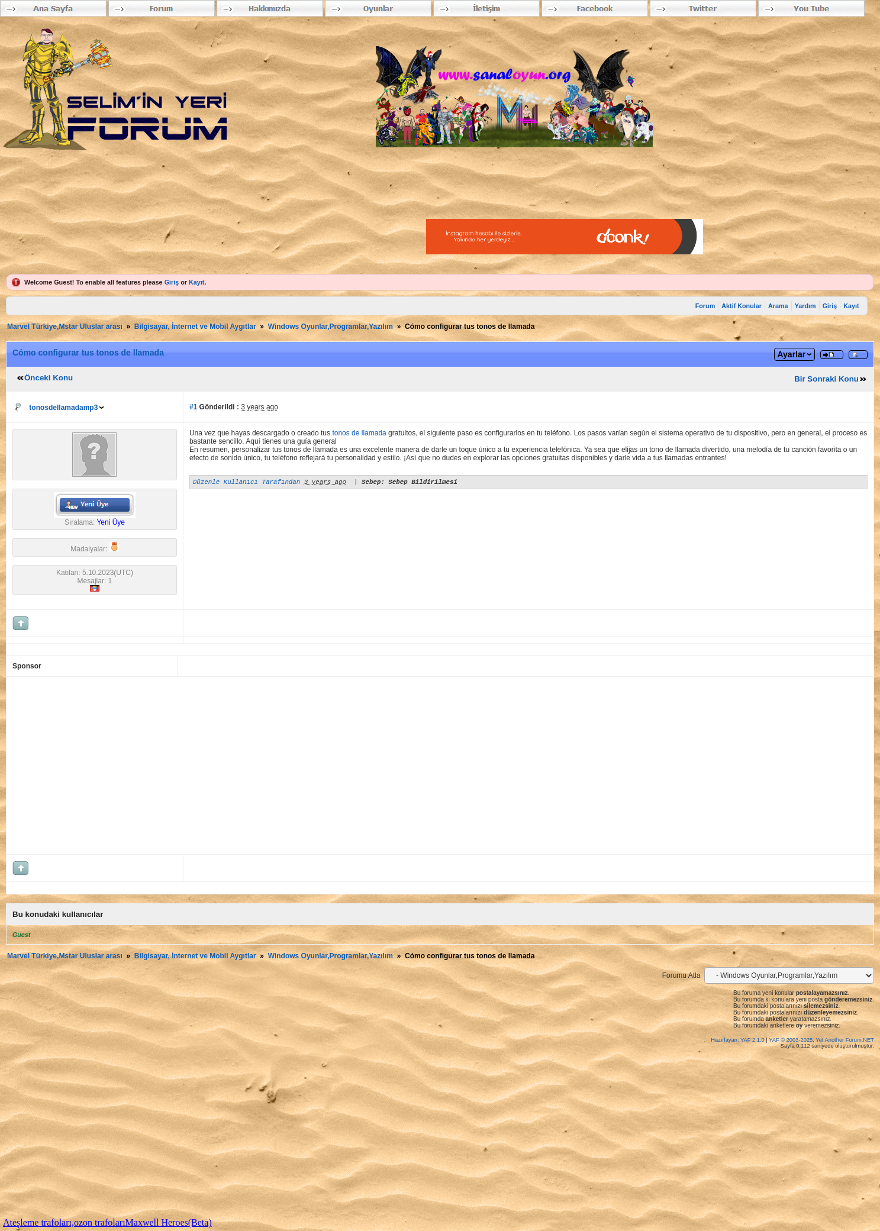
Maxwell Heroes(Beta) (168, 1222)
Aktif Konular (741, 305)
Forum (705, 305)
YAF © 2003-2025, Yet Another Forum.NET (821, 1040)
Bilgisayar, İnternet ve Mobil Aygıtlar (195, 326)
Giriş (172, 282)
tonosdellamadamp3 (63, 407)
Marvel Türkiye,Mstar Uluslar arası (65, 326)
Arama (778, 305)
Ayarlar (791, 354)
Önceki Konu (48, 377)
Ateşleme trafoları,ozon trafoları (64, 1222)
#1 (193, 407)
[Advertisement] (367, 765)
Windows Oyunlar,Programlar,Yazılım (330, 326)
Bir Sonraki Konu (826, 378)
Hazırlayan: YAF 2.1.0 (738, 1040)
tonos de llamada (359, 433)
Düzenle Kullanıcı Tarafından (246, 483)
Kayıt (196, 282)
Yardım (805, 305)
